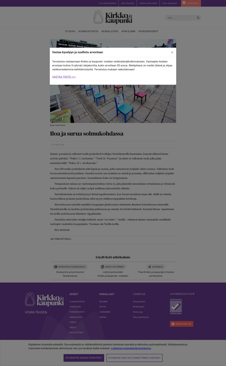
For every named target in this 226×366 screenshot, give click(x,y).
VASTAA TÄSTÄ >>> (64, 76)
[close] (172, 52)
